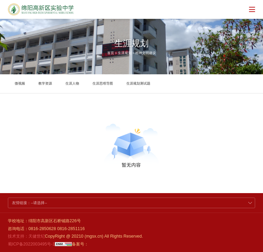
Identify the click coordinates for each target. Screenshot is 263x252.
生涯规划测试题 (138, 83)
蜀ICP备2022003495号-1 (31, 244)
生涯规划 (125, 53)
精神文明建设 (145, 53)
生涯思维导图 (102, 83)
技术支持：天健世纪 (26, 236)
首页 (110, 53)
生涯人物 (72, 83)
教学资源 (45, 83)
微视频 (20, 83)
